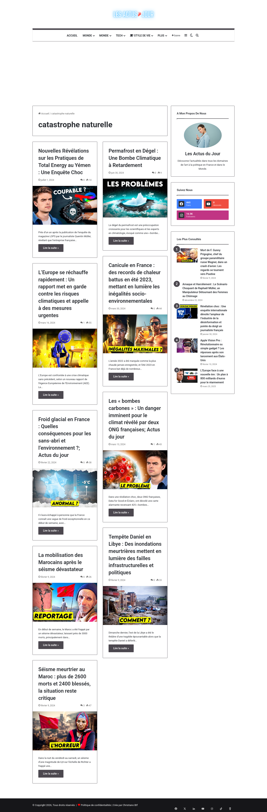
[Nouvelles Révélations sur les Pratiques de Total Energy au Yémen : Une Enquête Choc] (65, 205)
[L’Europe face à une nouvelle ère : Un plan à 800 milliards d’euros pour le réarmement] (187, 376)
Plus (161, 35)
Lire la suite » (51, 247)
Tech (119, 35)
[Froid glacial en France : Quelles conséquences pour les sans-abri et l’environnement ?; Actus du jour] (65, 487)
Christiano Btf (130, 805)
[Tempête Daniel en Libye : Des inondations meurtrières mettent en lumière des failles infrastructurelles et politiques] (135, 605)
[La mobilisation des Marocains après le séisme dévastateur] (65, 602)
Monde (87, 35)
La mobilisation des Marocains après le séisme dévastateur (60, 562)
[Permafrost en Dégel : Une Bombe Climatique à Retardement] (135, 198)
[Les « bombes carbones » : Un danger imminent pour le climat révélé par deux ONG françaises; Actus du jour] (135, 469)
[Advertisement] (133, 73)
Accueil (72, 35)
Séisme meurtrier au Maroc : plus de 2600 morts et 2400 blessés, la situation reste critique (64, 683)
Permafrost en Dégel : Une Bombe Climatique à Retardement (135, 158)
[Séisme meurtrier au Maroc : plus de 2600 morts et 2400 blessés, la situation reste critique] (65, 730)
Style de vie (140, 35)
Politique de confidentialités (96, 805)
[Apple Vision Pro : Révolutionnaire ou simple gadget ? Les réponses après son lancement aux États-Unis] (187, 345)
